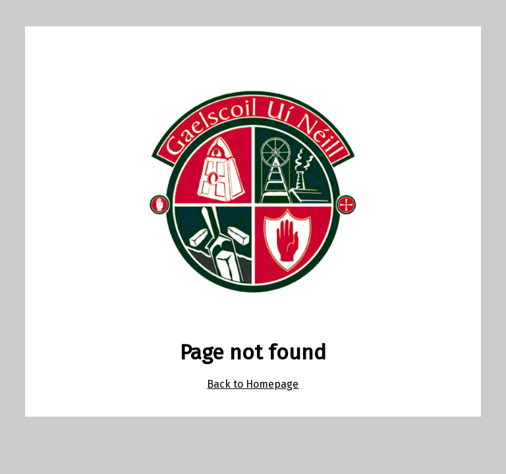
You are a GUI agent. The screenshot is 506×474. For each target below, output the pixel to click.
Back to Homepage (252, 384)
